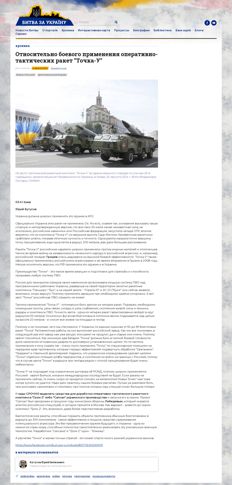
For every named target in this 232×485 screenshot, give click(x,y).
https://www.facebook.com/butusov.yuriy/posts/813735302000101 (59, 445)
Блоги (199, 30)
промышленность (103, 476)
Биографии (141, 30)
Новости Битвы (26, 30)
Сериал (21, 33)
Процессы (121, 30)
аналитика (43, 476)
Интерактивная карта (94, 30)
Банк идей (183, 30)
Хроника (68, 30)
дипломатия (82, 476)
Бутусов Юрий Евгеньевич (47, 462)
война (56, 476)
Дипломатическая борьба (52, 75)
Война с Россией (25, 75)
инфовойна (27, 476)
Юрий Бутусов (58, 68)
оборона (67, 476)
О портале (50, 30)
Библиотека (162, 30)
